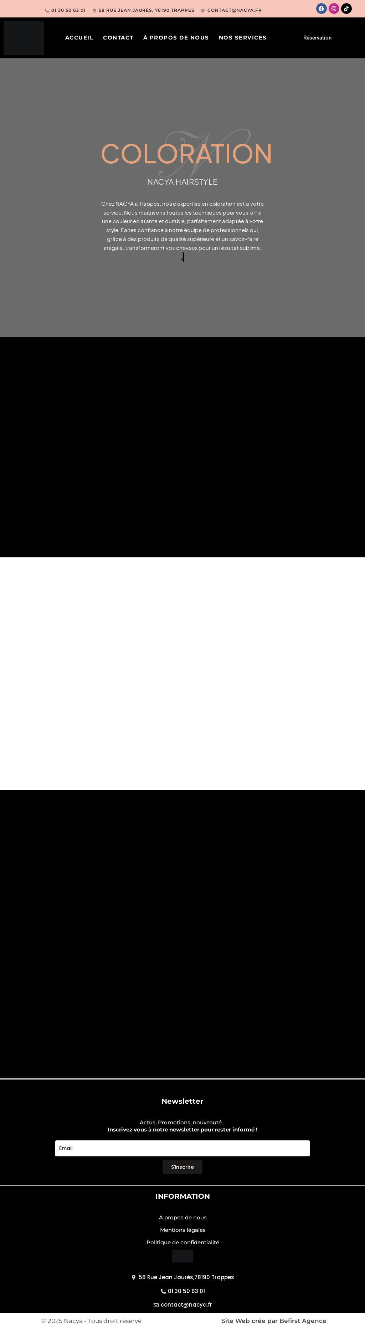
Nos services (243, 37)
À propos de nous (176, 37)
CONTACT (118, 37)
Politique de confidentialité (182, 1242)
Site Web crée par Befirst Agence (274, 1320)
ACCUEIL (79, 37)
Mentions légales (183, 1229)
